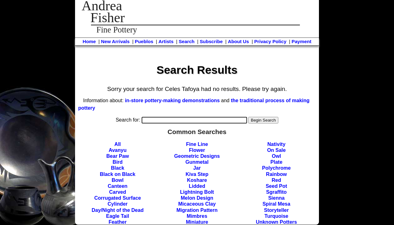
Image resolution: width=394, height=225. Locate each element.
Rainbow (276, 174)
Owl (276, 156)
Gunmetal (197, 162)
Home (89, 41)
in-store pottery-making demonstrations (172, 100)
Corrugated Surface (117, 198)
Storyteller (276, 210)
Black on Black (117, 174)
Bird (118, 162)
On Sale (276, 150)
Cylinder (118, 204)
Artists (166, 41)
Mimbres (197, 216)
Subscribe (211, 41)
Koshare (197, 180)
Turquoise (276, 216)
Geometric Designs (197, 156)
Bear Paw (117, 156)
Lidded (197, 186)
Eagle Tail (117, 216)
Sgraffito (276, 192)
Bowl (118, 180)
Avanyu (117, 150)
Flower (197, 150)
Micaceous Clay (197, 204)
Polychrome (276, 168)
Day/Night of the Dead (118, 210)
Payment (301, 41)
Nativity (276, 144)
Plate (276, 162)
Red (276, 180)
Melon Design (197, 198)
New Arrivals (115, 41)
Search (186, 41)
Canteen (118, 186)
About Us (238, 41)
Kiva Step (197, 174)
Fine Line (197, 144)
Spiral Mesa (276, 204)
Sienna (276, 198)
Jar (197, 168)
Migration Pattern (197, 210)
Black (117, 168)
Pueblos (144, 41)
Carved (117, 192)
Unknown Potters (276, 222)
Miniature (197, 222)
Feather (118, 222)
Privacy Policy (270, 41)
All (117, 144)
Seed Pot (276, 186)
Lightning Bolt (197, 192)
